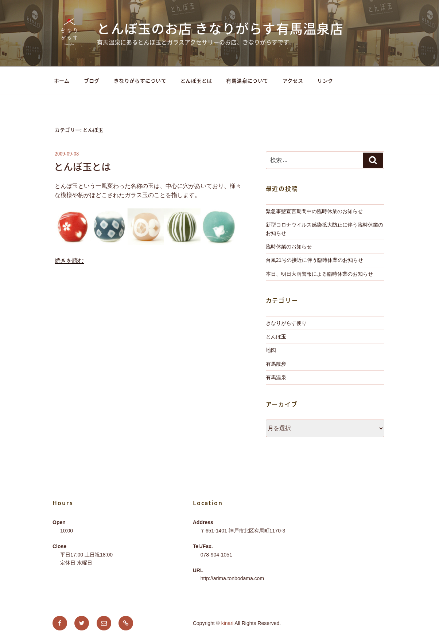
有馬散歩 (276, 364)
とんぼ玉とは (196, 80)
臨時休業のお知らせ (289, 246)
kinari (227, 623)
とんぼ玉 (276, 336)
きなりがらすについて (140, 80)
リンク (325, 80)
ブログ (92, 80)
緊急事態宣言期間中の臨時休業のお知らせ (314, 211)
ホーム (62, 80)
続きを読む (69, 260)
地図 (271, 350)
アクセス (293, 80)
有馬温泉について (247, 80)
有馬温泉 (276, 377)
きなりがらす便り (286, 323)
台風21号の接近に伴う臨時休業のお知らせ (315, 260)
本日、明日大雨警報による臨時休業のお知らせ (319, 274)
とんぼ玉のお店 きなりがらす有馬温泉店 (220, 28)
